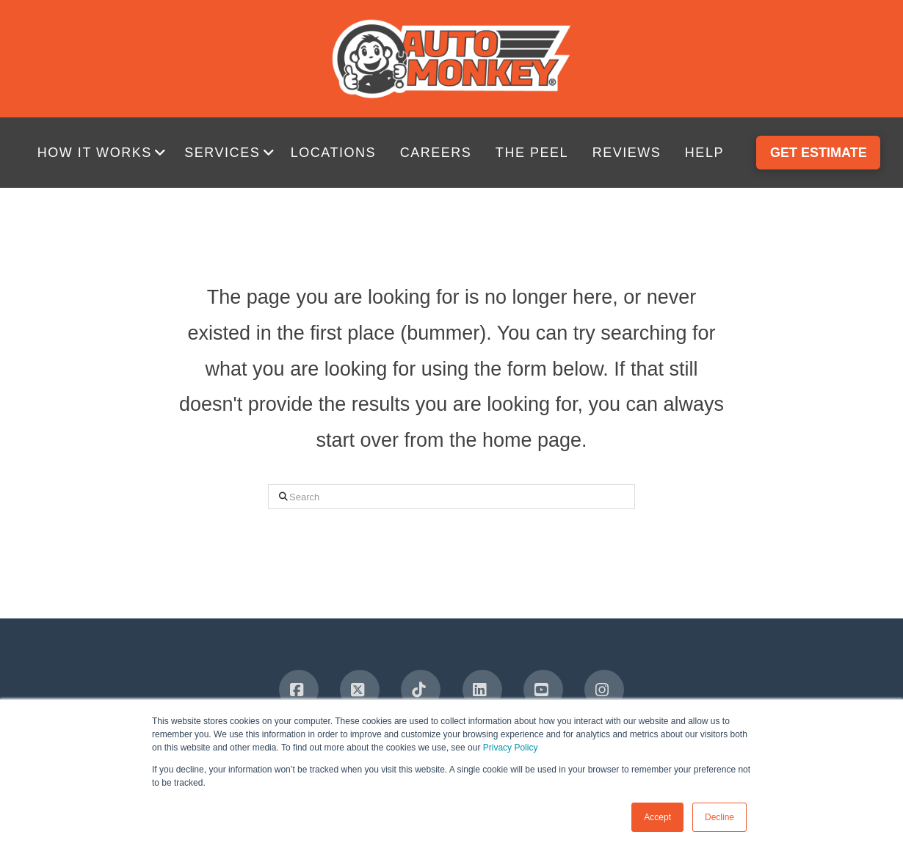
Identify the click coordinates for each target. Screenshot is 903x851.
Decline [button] (719, 817)
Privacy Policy (510, 747)
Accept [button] (657, 817)
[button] (103, 152)
